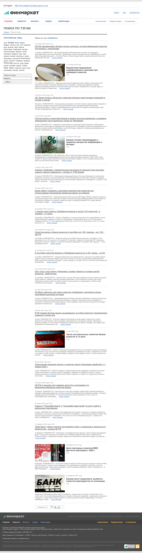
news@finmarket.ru (24, 538)
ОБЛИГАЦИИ (63, 21)
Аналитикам (100, 21)
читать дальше (57, 58)
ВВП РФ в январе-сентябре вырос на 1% (31, 6)
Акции (35, 522)
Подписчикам (115, 21)
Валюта (26, 522)
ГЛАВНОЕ (8, 21)
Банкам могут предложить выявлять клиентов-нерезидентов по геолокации (85, 480)
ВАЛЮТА (35, 21)
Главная (6, 32)
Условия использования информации (111, 516)
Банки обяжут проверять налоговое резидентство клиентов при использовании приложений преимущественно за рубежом (64, 192)
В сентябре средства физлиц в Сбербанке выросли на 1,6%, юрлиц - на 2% (70, 253)
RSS (124, 13)
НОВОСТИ (21, 21)
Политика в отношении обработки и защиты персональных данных (23, 527)
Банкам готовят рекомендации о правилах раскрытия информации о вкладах (84, 142)
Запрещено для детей (133, 516)
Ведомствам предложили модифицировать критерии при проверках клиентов (82, 70)
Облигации (45, 522)
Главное (6, 522)
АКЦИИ (48, 21)
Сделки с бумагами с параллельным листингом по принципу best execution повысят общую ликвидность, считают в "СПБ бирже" (69, 171)
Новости (16, 522)
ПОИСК (116, 13)
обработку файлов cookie (95, 529)
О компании (130, 21)
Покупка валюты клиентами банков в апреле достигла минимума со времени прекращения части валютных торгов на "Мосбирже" (70, 119)
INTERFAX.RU (135, 13)
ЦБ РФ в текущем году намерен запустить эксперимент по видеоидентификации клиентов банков (62, 386)
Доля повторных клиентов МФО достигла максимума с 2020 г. (82, 449)
